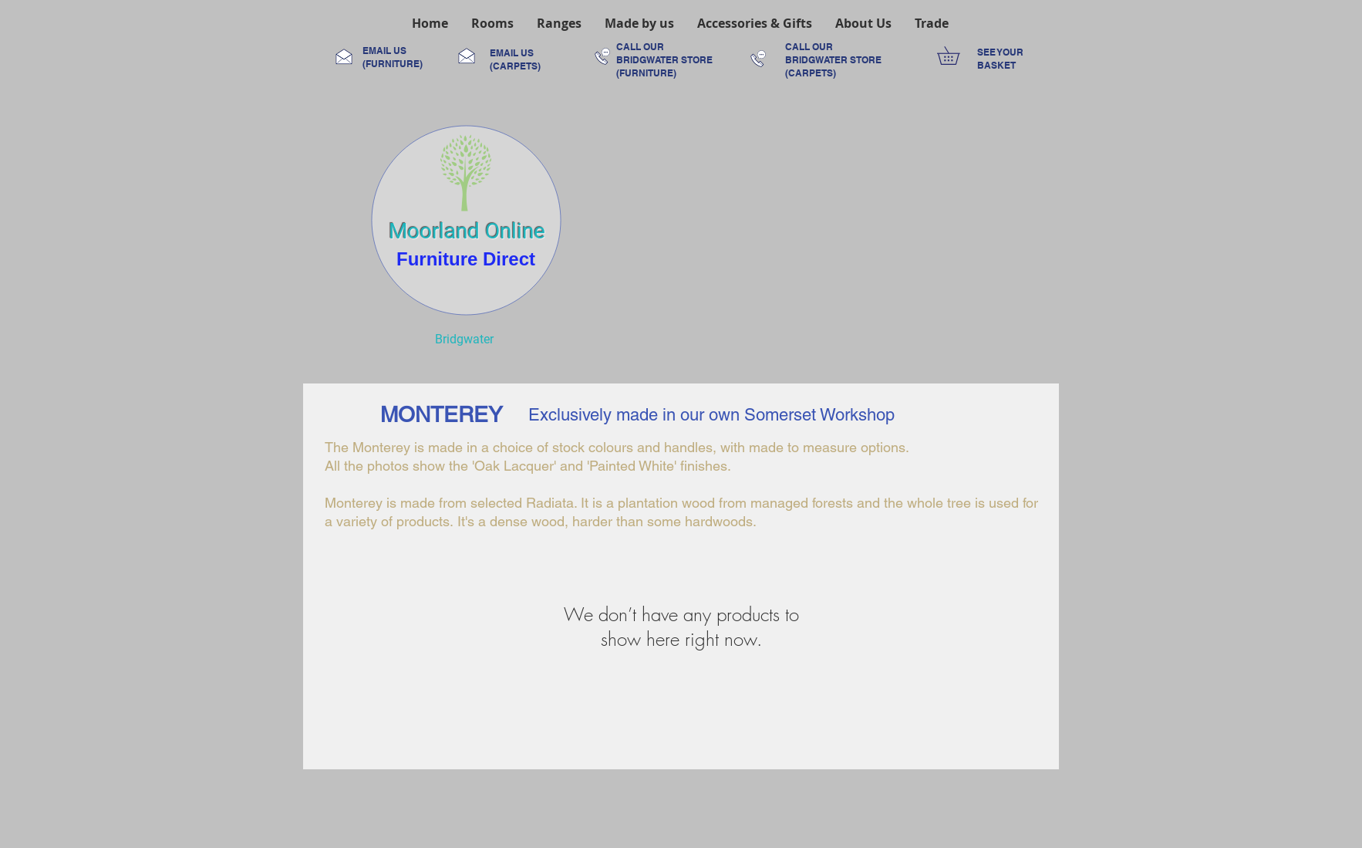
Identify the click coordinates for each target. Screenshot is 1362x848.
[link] (957, 55)
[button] (492, 23)
